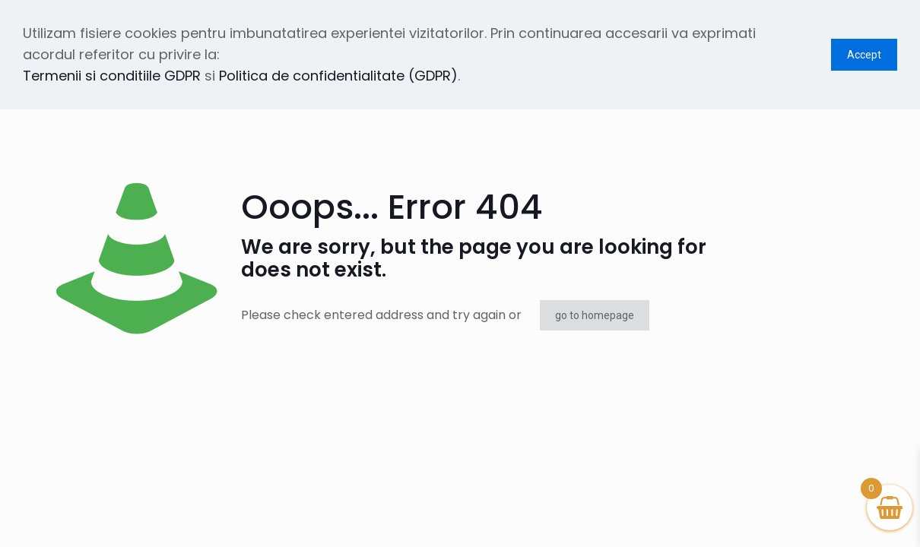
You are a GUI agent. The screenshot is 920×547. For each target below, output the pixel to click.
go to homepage (594, 315)
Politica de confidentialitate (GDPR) (338, 75)
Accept (864, 55)
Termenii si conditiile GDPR (112, 75)
